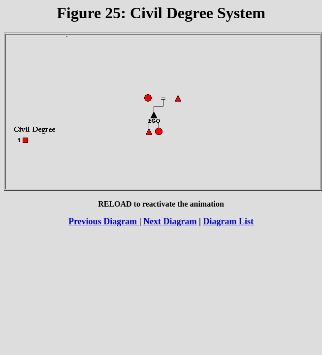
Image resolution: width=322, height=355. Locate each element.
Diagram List (228, 221)
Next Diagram (169, 221)
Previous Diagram (103, 221)
